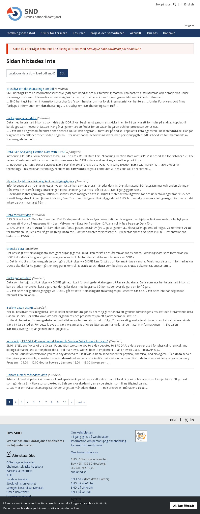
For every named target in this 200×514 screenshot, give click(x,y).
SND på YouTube (82, 483)
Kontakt (169, 33)
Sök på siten (163, 4)
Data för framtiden (18, 215)
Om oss (152, 33)
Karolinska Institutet (19, 471)
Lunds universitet (17, 479)
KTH (9, 475)
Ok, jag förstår (183, 506)
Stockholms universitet (21, 483)
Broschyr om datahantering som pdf (30, 89)
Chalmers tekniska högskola (24, 466)
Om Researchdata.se (84, 452)
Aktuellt (135, 33)
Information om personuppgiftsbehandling (98, 441)
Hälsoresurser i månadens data (26, 375)
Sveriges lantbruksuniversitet (25, 488)
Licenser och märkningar (87, 445)
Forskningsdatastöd (20, 33)
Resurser (79, 33)
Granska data (15, 249)
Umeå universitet (17, 492)
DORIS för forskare (53, 33)
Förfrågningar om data (21, 118)
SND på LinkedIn (82, 487)
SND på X (77, 479)
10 (66, 402)
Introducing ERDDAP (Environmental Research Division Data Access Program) (57, 341)
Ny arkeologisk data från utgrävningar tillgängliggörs (40, 181)
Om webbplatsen (82, 432)
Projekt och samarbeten (107, 33)
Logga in (189, 25)
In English (187, 4)
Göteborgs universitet (20, 462)
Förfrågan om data (18, 278)
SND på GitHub (81, 492)
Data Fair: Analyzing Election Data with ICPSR (35, 152)
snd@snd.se (78, 472)
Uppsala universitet (18, 496)
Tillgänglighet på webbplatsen (90, 437)
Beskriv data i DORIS (19, 307)
